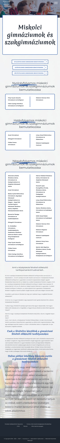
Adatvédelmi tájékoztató (37, 438)
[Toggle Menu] (56, 3)
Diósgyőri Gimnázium (15, 139)
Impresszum (25, 438)
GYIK (18, 426)
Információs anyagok (37, 426)
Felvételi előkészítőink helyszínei (14, 424)
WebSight (30, 440)
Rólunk (25, 426)
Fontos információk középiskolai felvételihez (39, 424)
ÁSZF (19, 438)
